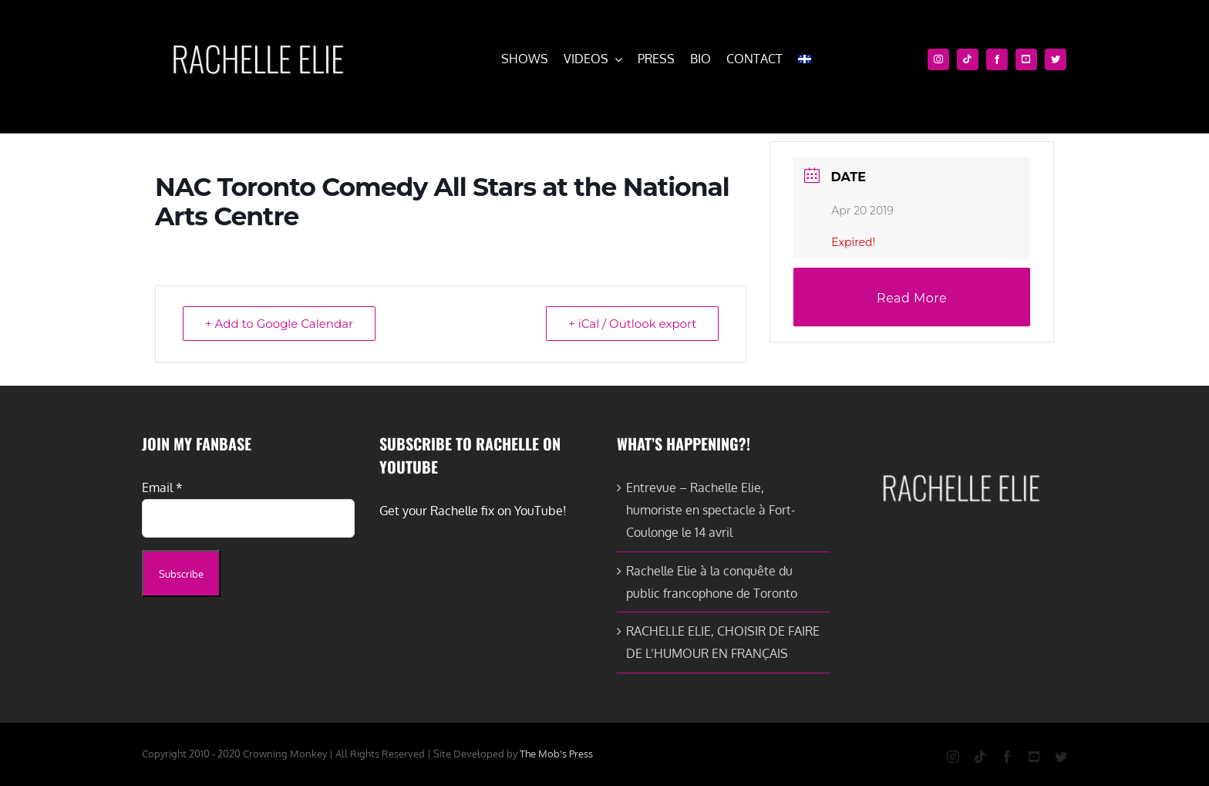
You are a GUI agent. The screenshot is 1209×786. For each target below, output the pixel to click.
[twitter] (1055, 59)
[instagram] (938, 59)
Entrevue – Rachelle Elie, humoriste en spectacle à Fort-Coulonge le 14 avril (710, 510)
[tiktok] (967, 59)
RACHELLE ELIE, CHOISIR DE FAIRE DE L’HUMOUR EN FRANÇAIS (723, 642)
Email (162, 487)
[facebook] (997, 59)
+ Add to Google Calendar (279, 323)
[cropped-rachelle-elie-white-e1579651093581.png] (257, 37)
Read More (912, 298)
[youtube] (1026, 59)
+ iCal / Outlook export (632, 323)
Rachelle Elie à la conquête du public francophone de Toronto (711, 582)
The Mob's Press (556, 753)
